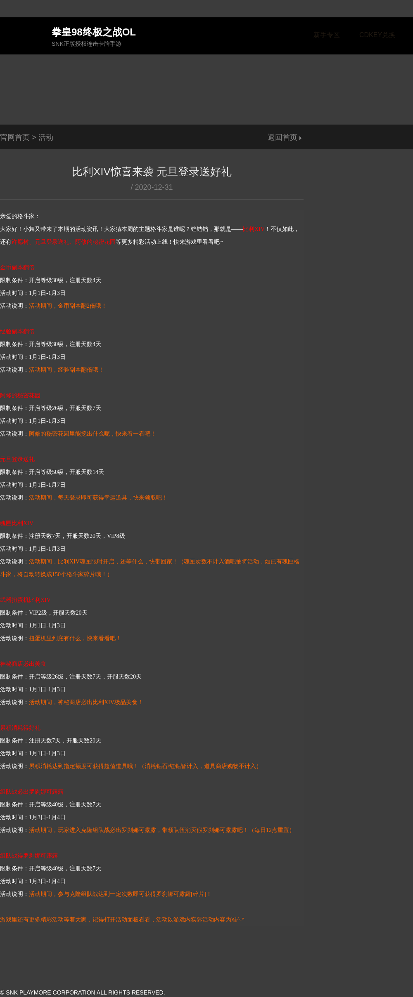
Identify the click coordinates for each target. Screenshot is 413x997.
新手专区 (326, 34)
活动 (45, 137)
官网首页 (15, 137)
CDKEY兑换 (377, 34)
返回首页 (282, 137)
